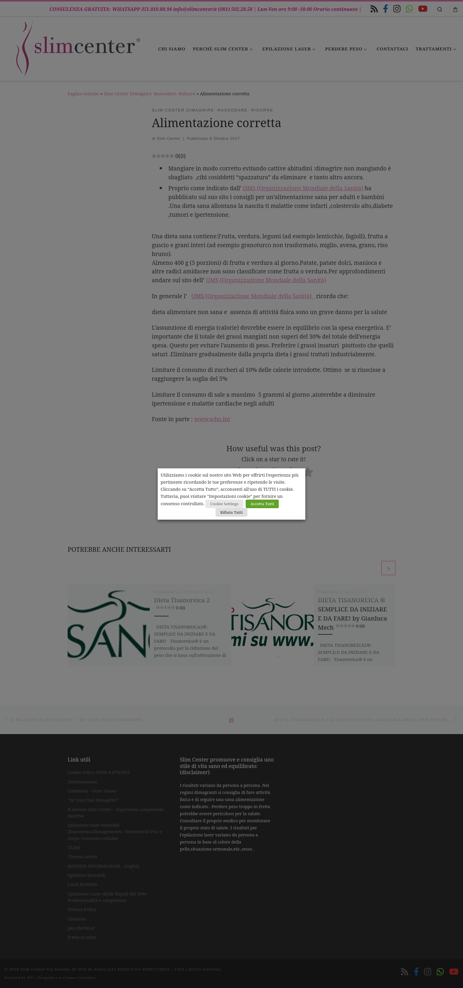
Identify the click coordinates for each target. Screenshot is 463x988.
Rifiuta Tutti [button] (231, 512)
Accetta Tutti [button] (262, 503)
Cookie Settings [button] (224, 503)
